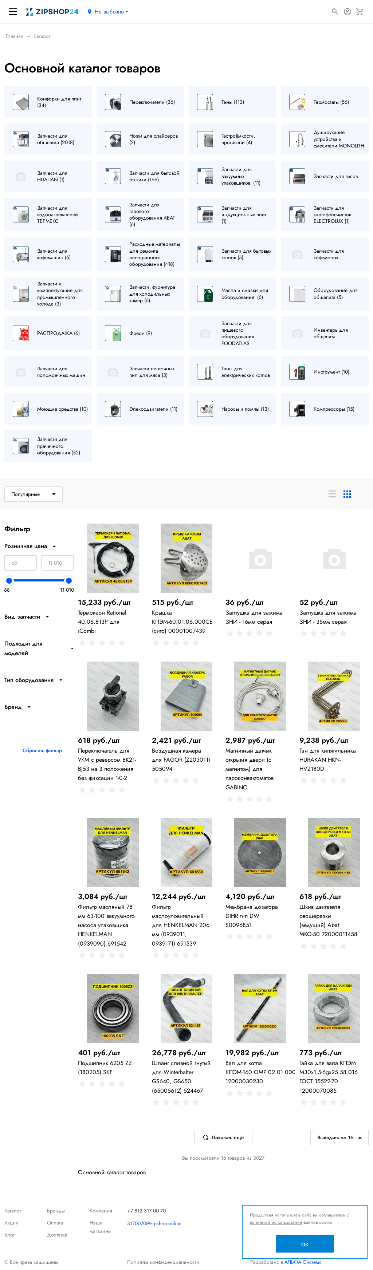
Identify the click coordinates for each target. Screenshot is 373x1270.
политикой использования (276, 1222)
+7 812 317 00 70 (146, 1210)
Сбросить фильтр (42, 750)
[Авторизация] (347, 11)
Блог (9, 1234)
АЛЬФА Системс (302, 1262)
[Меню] (13, 11)
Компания (101, 1210)
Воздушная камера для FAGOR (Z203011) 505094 (181, 759)
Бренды (56, 1210)
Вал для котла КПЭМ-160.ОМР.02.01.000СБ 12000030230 (264, 1072)
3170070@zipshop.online (154, 1223)
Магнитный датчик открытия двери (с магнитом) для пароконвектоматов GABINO (249, 769)
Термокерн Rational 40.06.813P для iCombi (102, 621)
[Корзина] (360, 11)
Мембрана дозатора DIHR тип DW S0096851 (251, 916)
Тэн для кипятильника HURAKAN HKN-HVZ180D (327, 759)
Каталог (12, 1210)
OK (305, 1244)
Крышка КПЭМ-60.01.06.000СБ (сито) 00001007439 (182, 621)
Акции (11, 1222)
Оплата (55, 1222)
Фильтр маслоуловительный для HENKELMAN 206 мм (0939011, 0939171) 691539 (180, 925)
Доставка (57, 1234)
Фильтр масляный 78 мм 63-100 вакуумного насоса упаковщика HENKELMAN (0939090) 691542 (106, 925)
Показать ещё (223, 1137)
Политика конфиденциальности (163, 1262)
